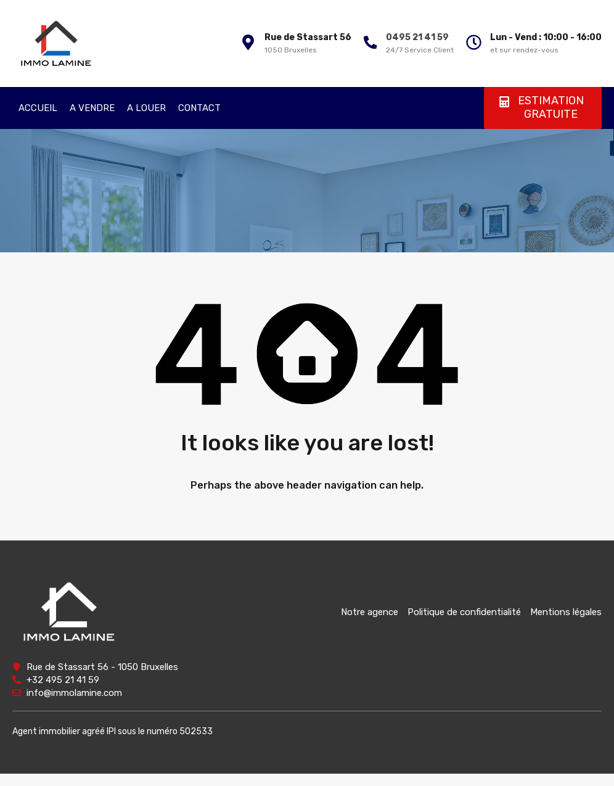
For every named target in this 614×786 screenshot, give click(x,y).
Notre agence (369, 612)
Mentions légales (566, 612)
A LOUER (146, 108)
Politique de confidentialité (464, 612)
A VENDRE (92, 108)
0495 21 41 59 (415, 37)
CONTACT (199, 108)
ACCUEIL (37, 108)
